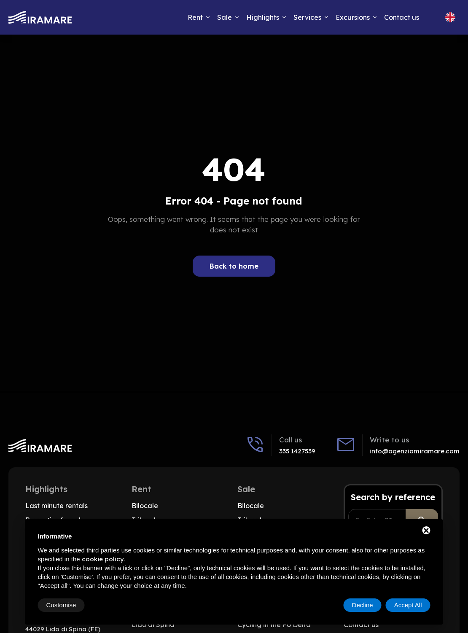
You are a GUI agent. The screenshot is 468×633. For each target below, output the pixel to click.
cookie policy (103, 559)
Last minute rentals (56, 505)
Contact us (401, 17)
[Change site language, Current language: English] (450, 17)
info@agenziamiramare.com (415, 451)
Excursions (353, 17)
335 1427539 (297, 451)
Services (307, 17)
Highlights (262, 17)
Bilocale (145, 505)
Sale (224, 17)
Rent (195, 17)
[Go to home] (40, 17)
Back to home (234, 266)
